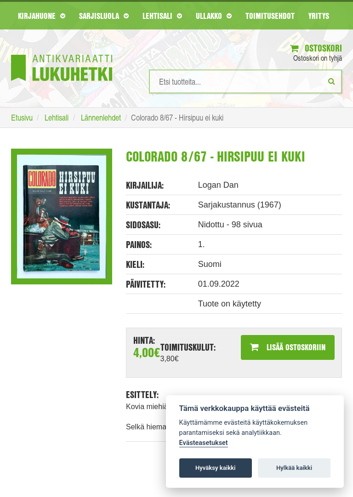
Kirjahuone (41, 16)
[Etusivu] (61, 54)
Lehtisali (162, 16)
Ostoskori (316, 48)
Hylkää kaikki (294, 467)
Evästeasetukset (203, 443)
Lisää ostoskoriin (287, 347)
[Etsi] (331, 81)
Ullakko (214, 16)
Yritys (318, 16)
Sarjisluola (104, 16)
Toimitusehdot (270, 16)
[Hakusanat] (245, 81)
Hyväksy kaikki (215, 467)
